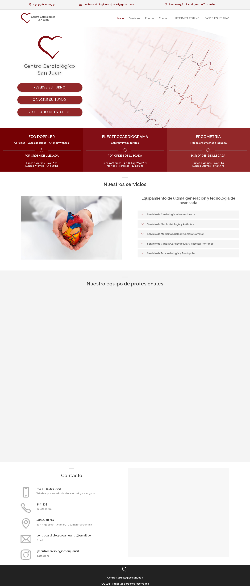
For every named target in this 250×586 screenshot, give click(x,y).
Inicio (120, 18)
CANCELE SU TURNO (217, 18)
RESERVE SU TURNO (187, 18)
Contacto (164, 18)
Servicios (134, 18)
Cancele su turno (50, 99)
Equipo (149, 18)
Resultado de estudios (50, 112)
